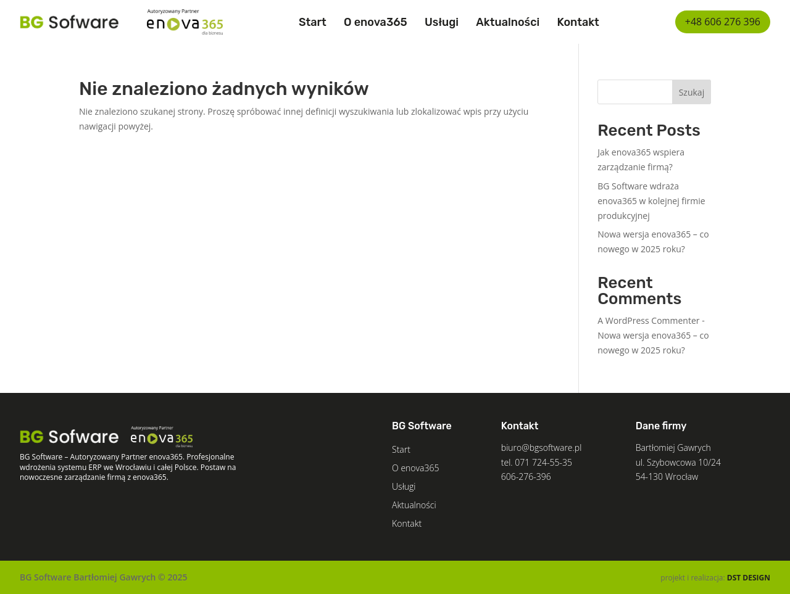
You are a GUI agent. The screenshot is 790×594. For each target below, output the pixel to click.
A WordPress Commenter (648, 320)
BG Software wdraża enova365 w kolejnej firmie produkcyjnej (651, 200)
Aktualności (507, 22)
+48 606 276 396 (722, 21)
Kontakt (578, 22)
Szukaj (692, 92)
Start (312, 22)
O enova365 (375, 22)
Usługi (442, 22)
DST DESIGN (748, 577)
